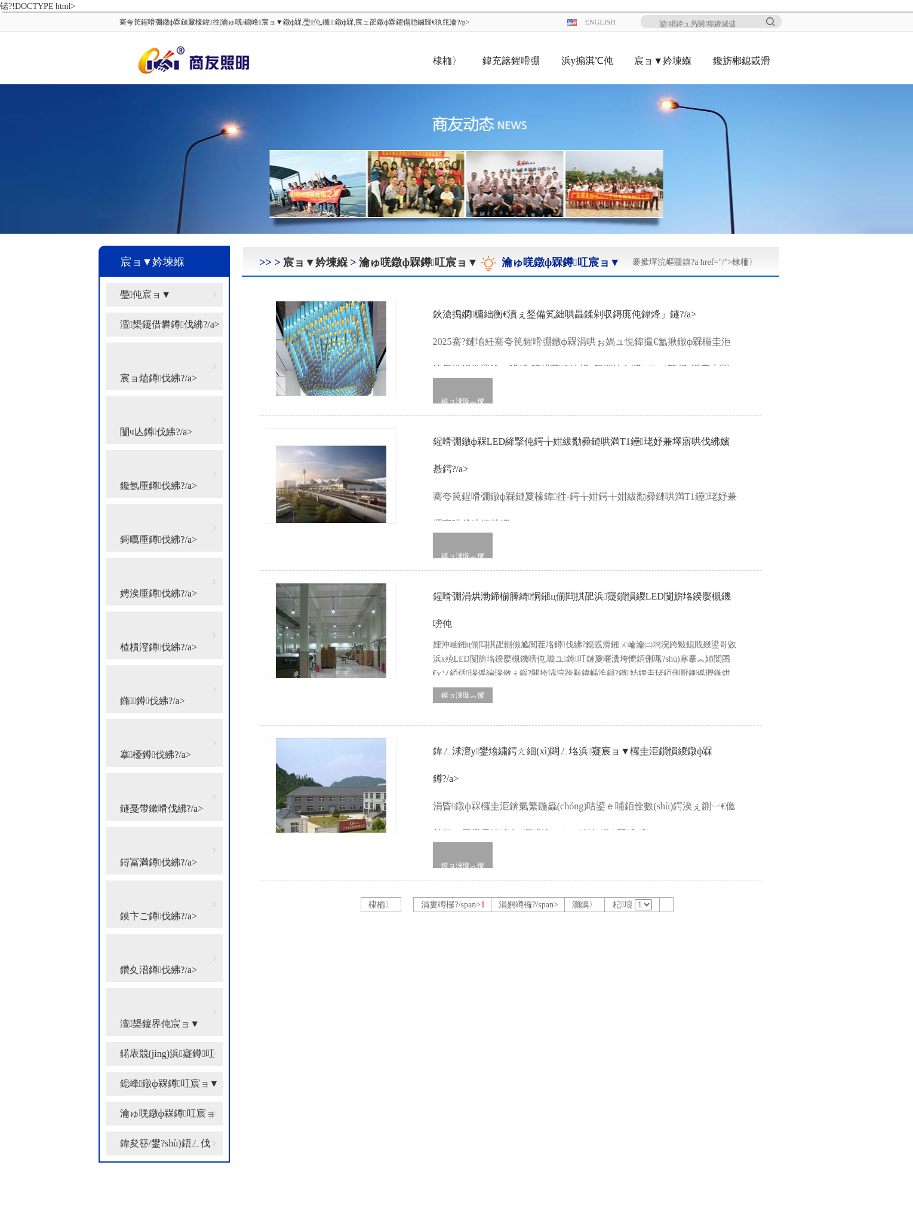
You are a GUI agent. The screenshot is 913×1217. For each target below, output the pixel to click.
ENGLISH (600, 22)
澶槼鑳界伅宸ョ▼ (160, 1024)
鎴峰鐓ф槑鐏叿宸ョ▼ (169, 1083)
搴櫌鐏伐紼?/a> (155, 755)
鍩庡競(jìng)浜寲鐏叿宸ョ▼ (167, 1057)
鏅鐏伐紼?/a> (152, 701)
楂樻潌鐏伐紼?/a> (159, 647)
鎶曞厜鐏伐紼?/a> (159, 539)
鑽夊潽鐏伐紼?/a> (159, 970)
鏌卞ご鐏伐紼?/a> (159, 916)
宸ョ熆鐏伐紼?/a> (159, 378)
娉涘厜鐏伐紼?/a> (159, 593)
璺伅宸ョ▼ (145, 294)
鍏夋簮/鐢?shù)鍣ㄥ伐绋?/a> (165, 1146)
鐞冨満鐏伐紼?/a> (159, 862)
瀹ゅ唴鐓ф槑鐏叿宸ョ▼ (168, 1117)
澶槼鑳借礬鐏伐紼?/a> (170, 324)
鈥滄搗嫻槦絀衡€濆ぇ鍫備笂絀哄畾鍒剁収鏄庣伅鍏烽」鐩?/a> (585, 337)
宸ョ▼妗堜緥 (662, 61)
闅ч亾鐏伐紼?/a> (156, 432)
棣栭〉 (447, 61)
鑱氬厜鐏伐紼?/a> (159, 486)
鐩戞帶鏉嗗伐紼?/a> (162, 808)
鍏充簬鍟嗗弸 (511, 61)
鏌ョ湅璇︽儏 (462, 401)
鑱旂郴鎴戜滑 (741, 61)
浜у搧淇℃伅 (587, 61)
